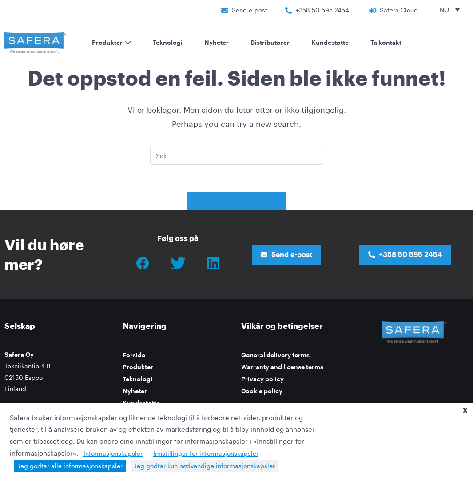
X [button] (465, 410)
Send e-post (249, 10)
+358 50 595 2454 (322, 10)
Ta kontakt (385, 42)
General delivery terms (275, 355)
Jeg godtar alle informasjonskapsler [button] (70, 466)
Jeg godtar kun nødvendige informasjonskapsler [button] (204, 466)
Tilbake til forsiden (236, 200)
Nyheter (216, 42)
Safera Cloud (399, 10)
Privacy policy (262, 379)
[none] (449, 9)
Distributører (270, 42)
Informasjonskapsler (113, 453)
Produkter (138, 367)
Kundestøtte (330, 42)
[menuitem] (449, 9)
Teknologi (168, 42)
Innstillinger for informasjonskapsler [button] (205, 453)
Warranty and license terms (282, 367)
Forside (134, 355)
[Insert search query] (236, 156)
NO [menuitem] (444, 9)
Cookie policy (261, 391)
